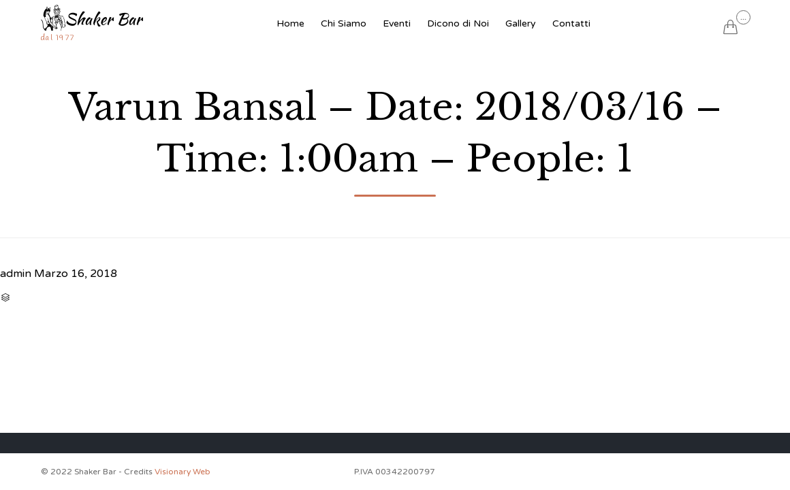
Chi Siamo (343, 23)
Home (290, 23)
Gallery (520, 23)
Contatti (571, 23)
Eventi (397, 23)
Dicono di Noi (458, 23)
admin (15, 273)
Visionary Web (182, 471)
